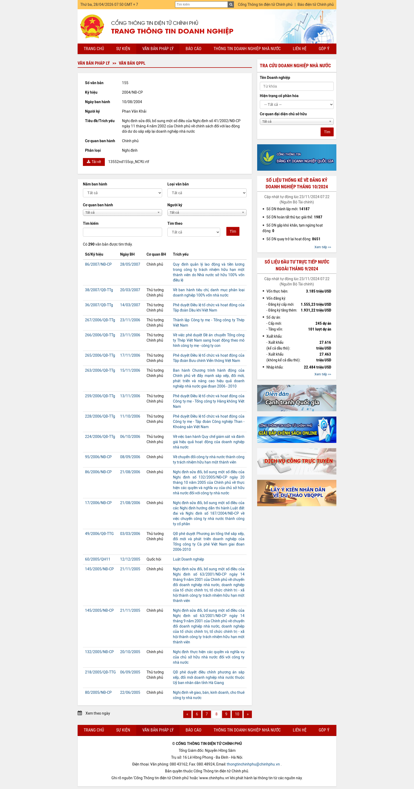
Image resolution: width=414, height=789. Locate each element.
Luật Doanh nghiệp (188, 559)
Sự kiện (123, 48)
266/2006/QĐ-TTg (100, 335)
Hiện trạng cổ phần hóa (279, 96)
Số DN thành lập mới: (288, 209)
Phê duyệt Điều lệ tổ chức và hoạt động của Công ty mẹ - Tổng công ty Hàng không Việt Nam (208, 401)
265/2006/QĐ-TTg (100, 355)
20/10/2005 (130, 652)
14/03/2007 (130, 305)
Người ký (174, 205)
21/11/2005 (130, 569)
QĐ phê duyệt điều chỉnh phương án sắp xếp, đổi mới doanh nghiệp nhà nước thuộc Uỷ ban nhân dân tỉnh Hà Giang (208, 677)
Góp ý (324, 48)
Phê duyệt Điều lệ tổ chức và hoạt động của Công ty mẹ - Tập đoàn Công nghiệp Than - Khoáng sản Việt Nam (208, 421)
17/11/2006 (130, 355)
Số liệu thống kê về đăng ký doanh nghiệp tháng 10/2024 (297, 183)
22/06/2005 (130, 692)
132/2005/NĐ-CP (99, 652)
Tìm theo (174, 223)
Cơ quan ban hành (98, 205)
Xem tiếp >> (322, 247)
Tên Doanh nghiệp (275, 77)
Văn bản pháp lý (157, 48)
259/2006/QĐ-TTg (100, 396)
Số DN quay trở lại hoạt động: (293, 239)
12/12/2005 (130, 559)
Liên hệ (300, 48)
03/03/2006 (130, 534)
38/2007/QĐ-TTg (99, 290)
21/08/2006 (130, 472)
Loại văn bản (178, 184)
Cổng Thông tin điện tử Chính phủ (265, 4)
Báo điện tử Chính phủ (316, 4)
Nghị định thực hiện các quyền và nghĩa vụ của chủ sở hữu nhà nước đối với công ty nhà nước (208, 657)
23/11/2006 (130, 320)
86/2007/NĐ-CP (98, 264)
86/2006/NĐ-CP (98, 472)
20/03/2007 (130, 290)
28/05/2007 (130, 264)
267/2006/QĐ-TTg (100, 320)
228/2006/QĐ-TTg (100, 416)
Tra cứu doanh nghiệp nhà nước (295, 66)
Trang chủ (94, 48)
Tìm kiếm (90, 223)
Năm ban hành (95, 184)
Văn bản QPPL (132, 63)
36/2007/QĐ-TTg (99, 305)
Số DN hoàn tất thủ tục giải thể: (294, 217)
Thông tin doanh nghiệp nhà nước (247, 48)
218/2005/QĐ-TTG (100, 672)
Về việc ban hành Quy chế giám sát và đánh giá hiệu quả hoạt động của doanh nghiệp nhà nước (208, 442)
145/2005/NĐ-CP (99, 569)
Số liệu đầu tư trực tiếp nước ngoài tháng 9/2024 (297, 265)
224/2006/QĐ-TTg (100, 436)
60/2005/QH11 (97, 559)
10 (237, 714)
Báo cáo (193, 48)
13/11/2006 (130, 396)
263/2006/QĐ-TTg (100, 370)
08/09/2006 (130, 457)
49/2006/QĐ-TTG (99, 534)
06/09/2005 (130, 672)
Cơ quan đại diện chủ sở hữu (283, 114)
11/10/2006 (130, 416)
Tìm (233, 231)
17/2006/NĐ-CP (98, 503)
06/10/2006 (130, 436)
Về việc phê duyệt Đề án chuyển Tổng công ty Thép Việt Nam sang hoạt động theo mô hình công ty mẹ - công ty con (208, 340)
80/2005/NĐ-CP (98, 692)
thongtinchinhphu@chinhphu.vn (253, 764)
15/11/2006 (130, 370)
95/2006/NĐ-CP (98, 457)
